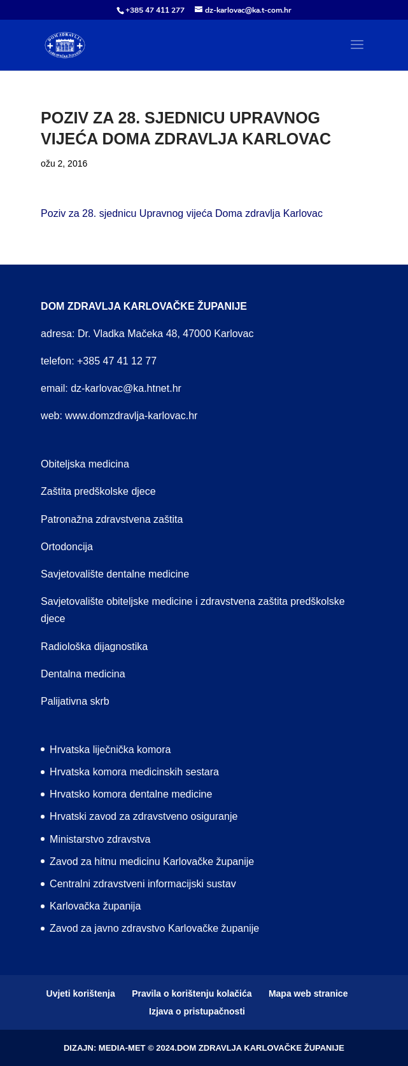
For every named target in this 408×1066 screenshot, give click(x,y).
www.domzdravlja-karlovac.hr (131, 415)
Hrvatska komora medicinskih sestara (134, 771)
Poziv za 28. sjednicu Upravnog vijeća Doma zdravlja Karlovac (182, 213)
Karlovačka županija (95, 906)
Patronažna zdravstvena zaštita (112, 519)
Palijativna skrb (75, 701)
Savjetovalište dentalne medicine (115, 574)
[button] (357, 53)
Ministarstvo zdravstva (100, 839)
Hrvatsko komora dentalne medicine (131, 794)
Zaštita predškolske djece (98, 491)
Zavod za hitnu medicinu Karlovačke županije (152, 861)
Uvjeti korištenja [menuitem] (80, 993)
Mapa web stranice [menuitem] (308, 993)
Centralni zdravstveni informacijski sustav (143, 883)
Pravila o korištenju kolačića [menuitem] (191, 993)
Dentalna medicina (83, 673)
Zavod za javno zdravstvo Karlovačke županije (154, 928)
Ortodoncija (67, 546)
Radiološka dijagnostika (94, 646)
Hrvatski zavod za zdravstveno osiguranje (143, 816)
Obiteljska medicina (85, 464)
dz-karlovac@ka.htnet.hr (126, 388)
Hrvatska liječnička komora (110, 749)
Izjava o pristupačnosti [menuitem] (197, 1011)
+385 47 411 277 (155, 10)
